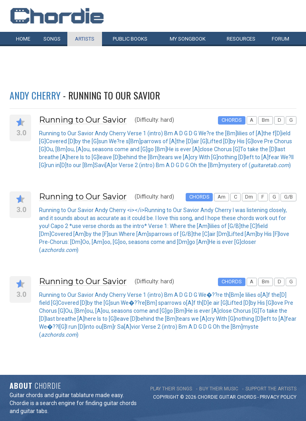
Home (23, 39)
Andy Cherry (35, 95)
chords (246, 397)
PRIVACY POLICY (278, 397)
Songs (52, 39)
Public (130, 39)
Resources (241, 39)
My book (188, 39)
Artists (84, 39)
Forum (280, 39)
